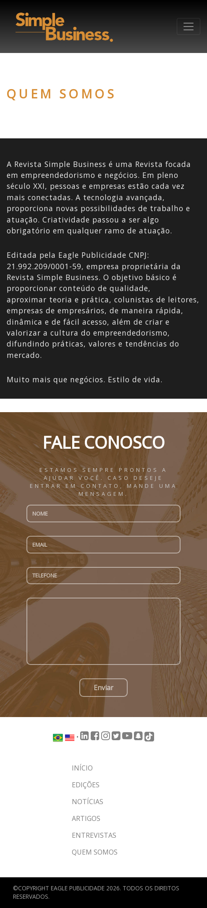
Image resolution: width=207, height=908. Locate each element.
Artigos (86, 818)
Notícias (87, 801)
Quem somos (95, 852)
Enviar (103, 687)
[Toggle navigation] (188, 26)
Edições (86, 784)
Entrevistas (94, 835)
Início (82, 768)
